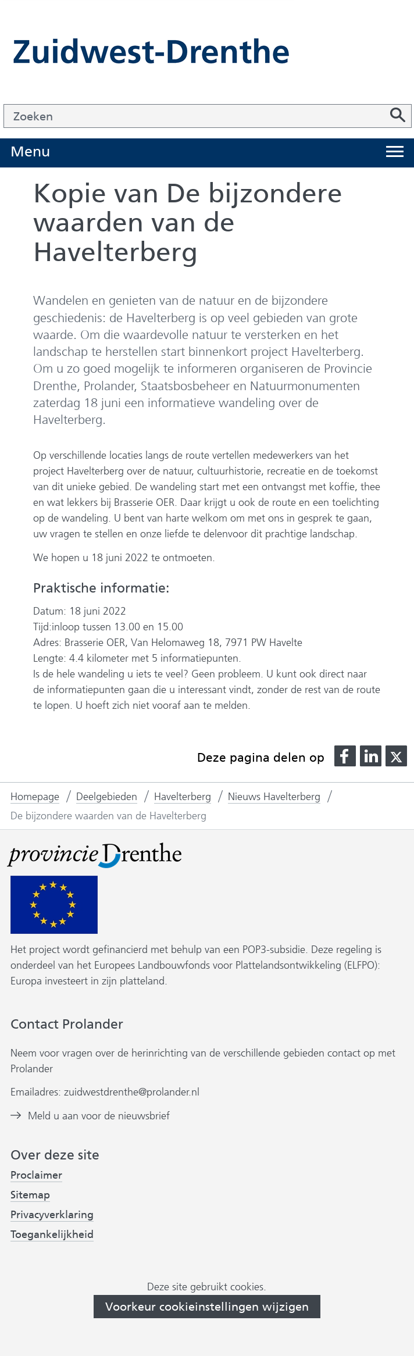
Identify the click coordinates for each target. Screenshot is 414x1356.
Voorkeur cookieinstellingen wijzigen (207, 1307)
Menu (30, 152)
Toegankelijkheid (52, 1234)
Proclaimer (36, 1175)
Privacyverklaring (52, 1215)
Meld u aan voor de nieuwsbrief (99, 1116)
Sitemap (30, 1195)
